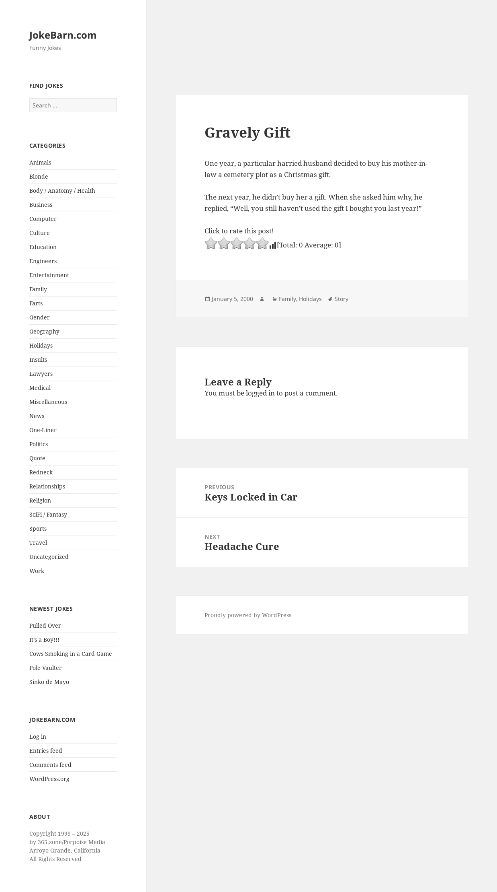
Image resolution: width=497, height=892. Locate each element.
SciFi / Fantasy (48, 514)
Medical (40, 387)
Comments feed (50, 764)
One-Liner (43, 430)
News (36, 416)
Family (38, 289)
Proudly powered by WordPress (248, 615)
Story (341, 299)
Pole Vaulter (45, 668)
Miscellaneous (48, 402)
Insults (38, 359)
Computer (43, 218)
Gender (39, 317)
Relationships (47, 486)
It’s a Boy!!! (44, 639)
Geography (44, 331)
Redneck (41, 472)
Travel (38, 542)
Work (36, 571)
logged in (260, 393)
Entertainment (49, 275)
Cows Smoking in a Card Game (70, 653)
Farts (36, 303)
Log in (37, 736)
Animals (40, 162)
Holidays (41, 345)
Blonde (38, 176)
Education (43, 247)
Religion (40, 500)
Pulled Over (45, 625)
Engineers (43, 261)
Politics (38, 444)
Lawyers (41, 373)
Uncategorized (49, 556)
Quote (37, 458)
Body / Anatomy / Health (62, 190)
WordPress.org (49, 779)
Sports (38, 528)
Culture (39, 233)
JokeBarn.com (63, 34)
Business (40, 204)
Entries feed (45, 750)
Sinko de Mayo (49, 682)
